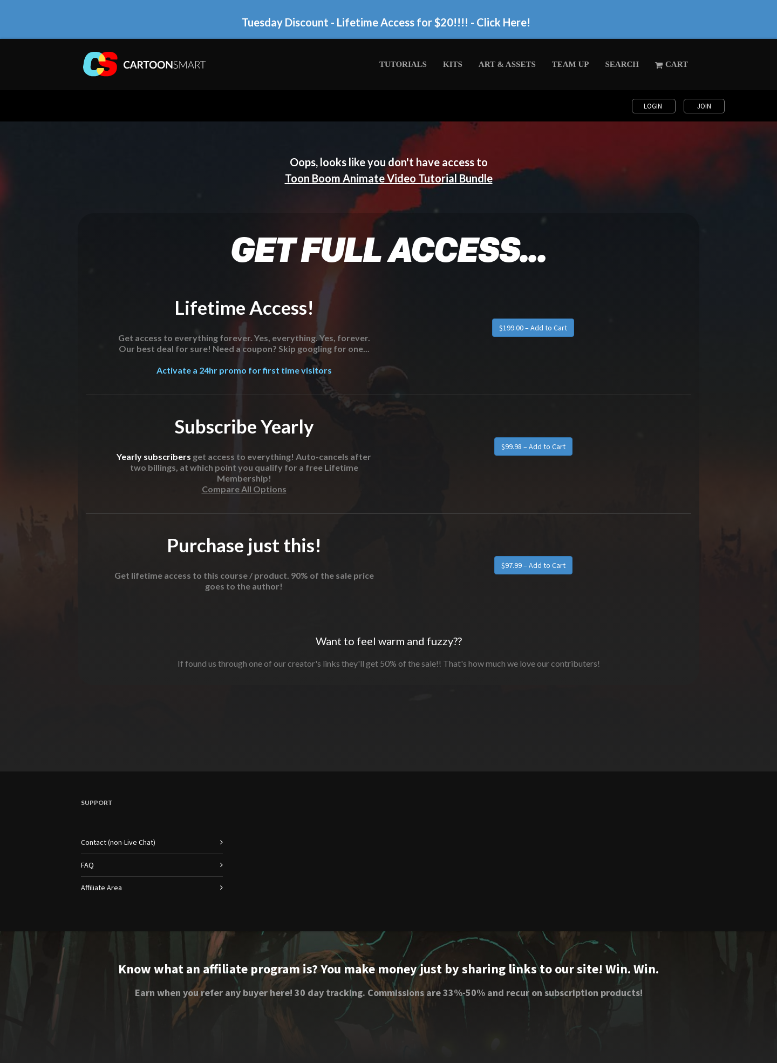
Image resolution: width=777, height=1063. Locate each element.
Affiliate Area (101, 887)
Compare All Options (244, 489)
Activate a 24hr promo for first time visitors (244, 370)
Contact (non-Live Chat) (118, 842)
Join (704, 106)
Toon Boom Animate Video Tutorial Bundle (389, 178)
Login (653, 106)
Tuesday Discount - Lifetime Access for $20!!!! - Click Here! (386, 22)
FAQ (87, 865)
